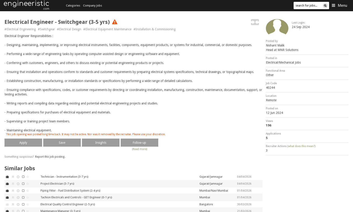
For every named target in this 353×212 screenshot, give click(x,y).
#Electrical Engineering (20, 29)
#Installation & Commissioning (155, 29)
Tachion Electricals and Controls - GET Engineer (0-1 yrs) (76, 197)
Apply (23, 142)
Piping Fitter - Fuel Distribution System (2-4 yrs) (70, 190)
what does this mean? (301, 146)
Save (62, 142)
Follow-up (139, 142)
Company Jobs (92, 5)
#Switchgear (46, 29)
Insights (100, 142)
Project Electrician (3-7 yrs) (57, 183)
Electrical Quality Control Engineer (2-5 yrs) (68, 204)
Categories (73, 5)
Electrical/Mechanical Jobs (283, 62)
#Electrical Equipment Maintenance (107, 29)
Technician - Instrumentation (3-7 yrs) (64, 176)
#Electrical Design (69, 29)
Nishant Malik (275, 45)
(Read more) (139, 149)
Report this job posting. (50, 156)
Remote (271, 100)
